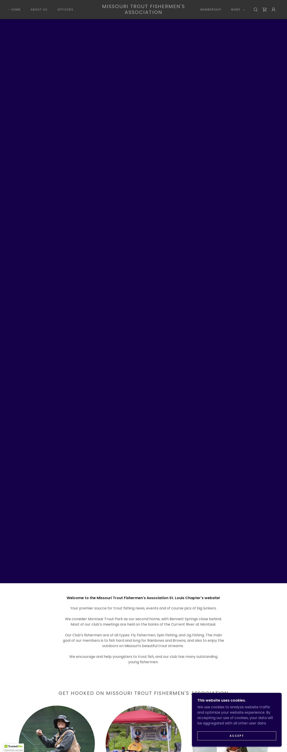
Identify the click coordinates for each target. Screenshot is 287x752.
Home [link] (16, 9)
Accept (237, 736)
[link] (143, 12)
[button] (237, 9)
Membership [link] (210, 9)
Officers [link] (65, 9)
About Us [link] (39, 9)
